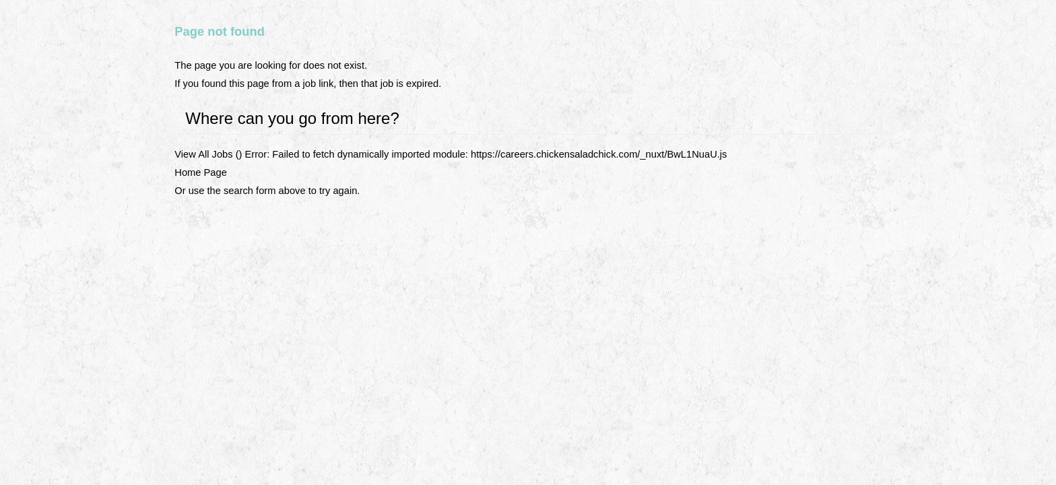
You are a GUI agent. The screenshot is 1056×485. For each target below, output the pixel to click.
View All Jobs (203, 154)
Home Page (200, 172)
